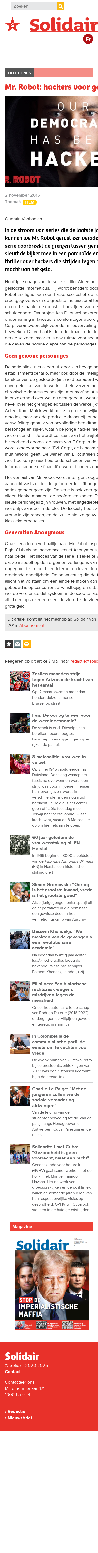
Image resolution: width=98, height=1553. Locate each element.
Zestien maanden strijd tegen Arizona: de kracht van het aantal (62, 679)
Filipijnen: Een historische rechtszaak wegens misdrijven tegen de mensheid (59, 992)
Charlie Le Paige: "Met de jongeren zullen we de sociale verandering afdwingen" (59, 1097)
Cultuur (48, 60)
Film (29, 202)
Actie (72, 51)
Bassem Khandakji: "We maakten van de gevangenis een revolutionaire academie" (62, 940)
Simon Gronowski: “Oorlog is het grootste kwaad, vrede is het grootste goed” (62, 890)
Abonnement (31, 625)
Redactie (16, 1411)
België (17, 51)
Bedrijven (20, 60)
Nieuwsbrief (20, 1418)
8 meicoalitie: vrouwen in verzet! (59, 759)
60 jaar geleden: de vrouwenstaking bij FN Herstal (56, 843)
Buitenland (45, 51)
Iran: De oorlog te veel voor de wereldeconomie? (61, 718)
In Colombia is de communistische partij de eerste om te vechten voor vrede (60, 1045)
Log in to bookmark (9, 644)
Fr (88, 39)
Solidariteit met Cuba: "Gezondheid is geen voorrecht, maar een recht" (60, 1152)
